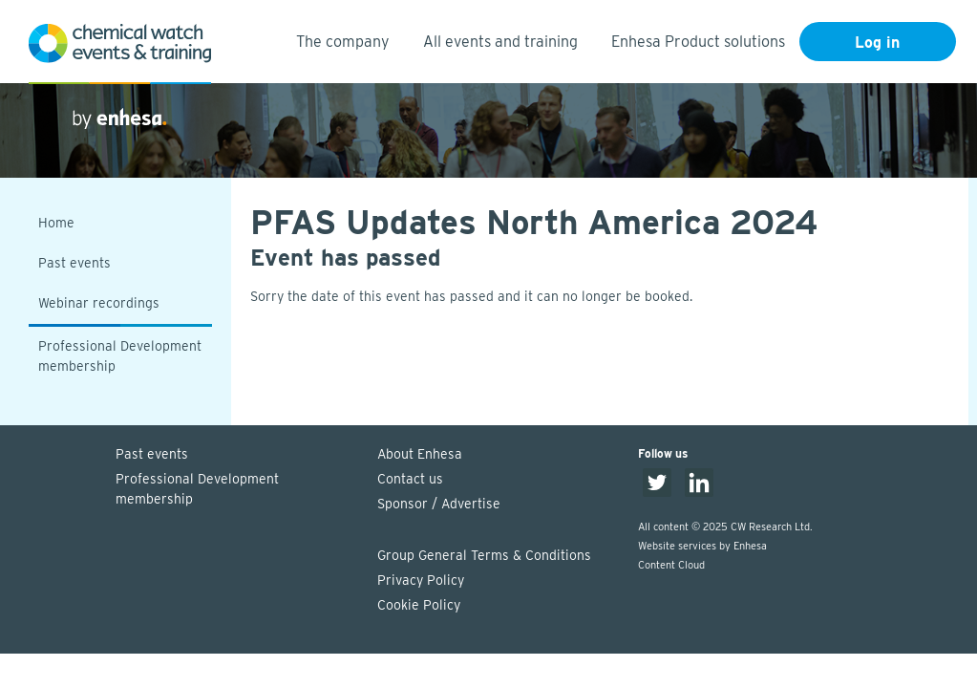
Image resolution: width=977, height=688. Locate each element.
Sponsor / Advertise (438, 503)
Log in (877, 42)
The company (343, 41)
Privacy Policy (420, 580)
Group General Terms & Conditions (484, 555)
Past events (74, 262)
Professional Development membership (120, 356)
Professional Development (237, 490)
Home (56, 222)
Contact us (410, 478)
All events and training (500, 41)
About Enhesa (419, 454)
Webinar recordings (98, 303)
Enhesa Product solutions (698, 41)
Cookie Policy (418, 605)
